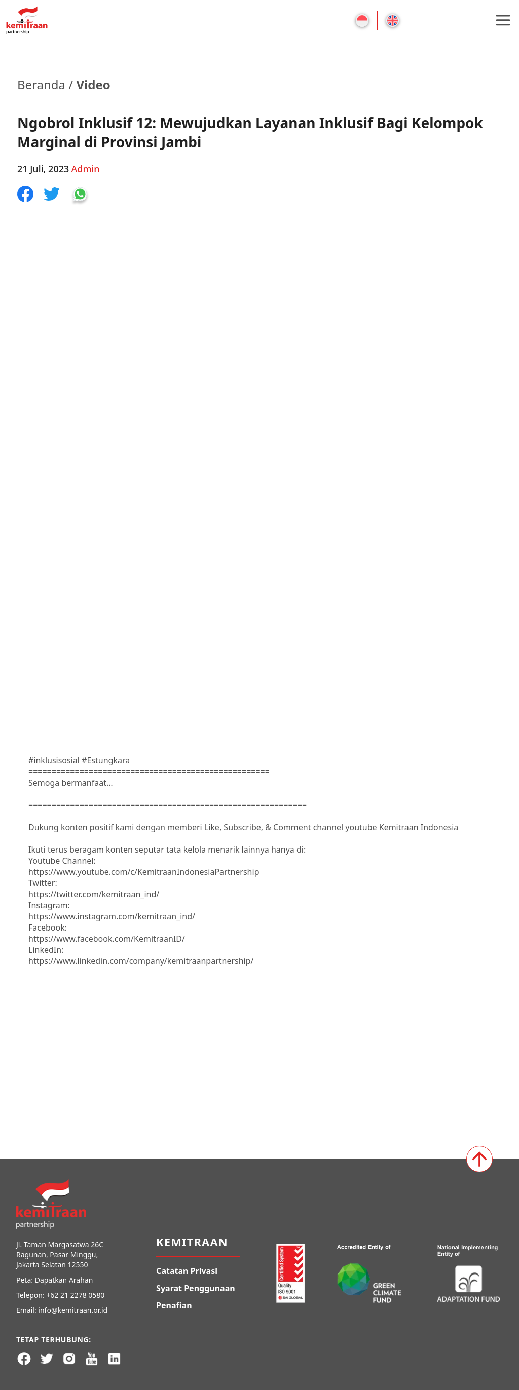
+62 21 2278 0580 (75, 1295)
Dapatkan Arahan (64, 1280)
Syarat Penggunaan (195, 1288)
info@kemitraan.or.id (72, 1310)
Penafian (174, 1305)
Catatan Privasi (186, 1271)
